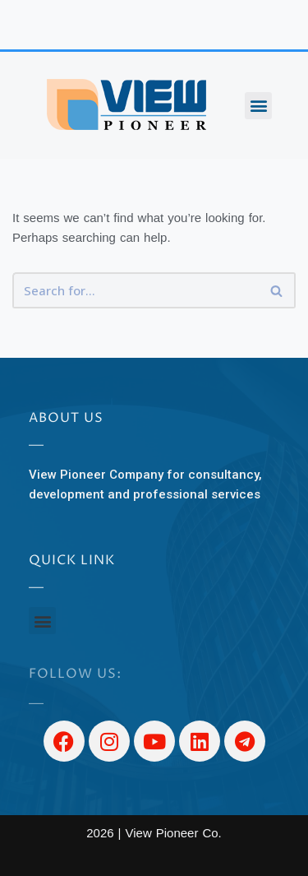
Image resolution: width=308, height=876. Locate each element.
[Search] (135, 290)
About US (66, 418)
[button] (258, 105)
